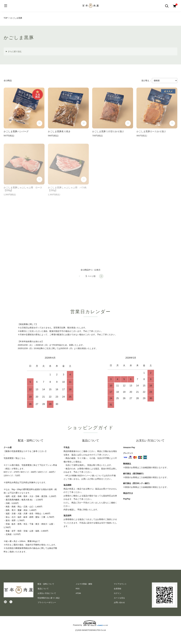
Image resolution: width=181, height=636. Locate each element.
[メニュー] (5, 5)
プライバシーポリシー (47, 602)
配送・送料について (46, 584)
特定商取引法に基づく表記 (49, 598)
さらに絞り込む (15, 51)
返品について (43, 589)
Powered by (90, 623)
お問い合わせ (119, 602)
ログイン (117, 593)
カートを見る (119, 598)
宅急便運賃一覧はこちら (14, 458)
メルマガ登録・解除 (84, 584)
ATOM (78, 593)
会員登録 (117, 589)
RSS (77, 589)
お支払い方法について (47, 593)
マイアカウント (120, 584)
